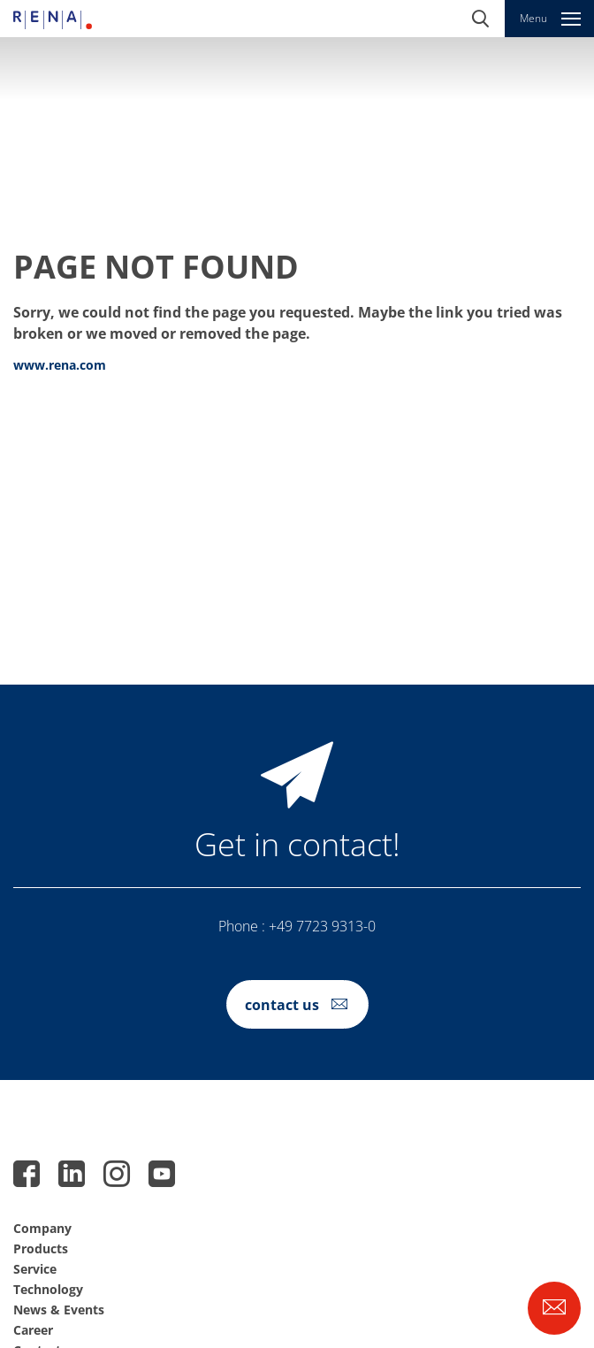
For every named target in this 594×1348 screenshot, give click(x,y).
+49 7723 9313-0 (322, 926)
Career (33, 1329)
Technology (48, 1289)
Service (35, 1268)
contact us (282, 1005)
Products (40, 1248)
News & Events (58, 1309)
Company (42, 1228)
